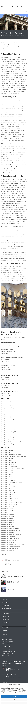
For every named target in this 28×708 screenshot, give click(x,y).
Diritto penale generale (8, 648)
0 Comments (15, 577)
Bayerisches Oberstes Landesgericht (11, 346)
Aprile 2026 (5, 602)
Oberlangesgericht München (9, 383)
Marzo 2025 (5, 619)
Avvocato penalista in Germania (13, 6)
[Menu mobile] (25, 11)
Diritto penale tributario (8, 653)
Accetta (14, 696)
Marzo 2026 (5, 605)
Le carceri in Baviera (7, 639)
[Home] (1, 35)
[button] (26, 684)
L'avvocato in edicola (7, 643)
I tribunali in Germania (8, 641)
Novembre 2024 (6, 622)
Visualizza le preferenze (14, 703)
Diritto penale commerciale (9, 651)
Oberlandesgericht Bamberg (9, 375)
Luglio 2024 (5, 630)
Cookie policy (6, 706)
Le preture (5, 447)
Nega (14, 699)
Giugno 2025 (5, 616)
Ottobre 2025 (5, 611)
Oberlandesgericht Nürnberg (9, 391)
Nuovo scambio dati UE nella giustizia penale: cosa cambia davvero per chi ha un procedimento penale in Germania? (16, 575)
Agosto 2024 (5, 628)
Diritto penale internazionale (9, 655)
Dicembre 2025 (6, 608)
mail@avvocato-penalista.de (14, 677)
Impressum (22, 706)
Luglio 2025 (5, 613)
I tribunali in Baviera (19, 35)
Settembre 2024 (6, 625)
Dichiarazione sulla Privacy (14, 706)
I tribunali (5, 398)
